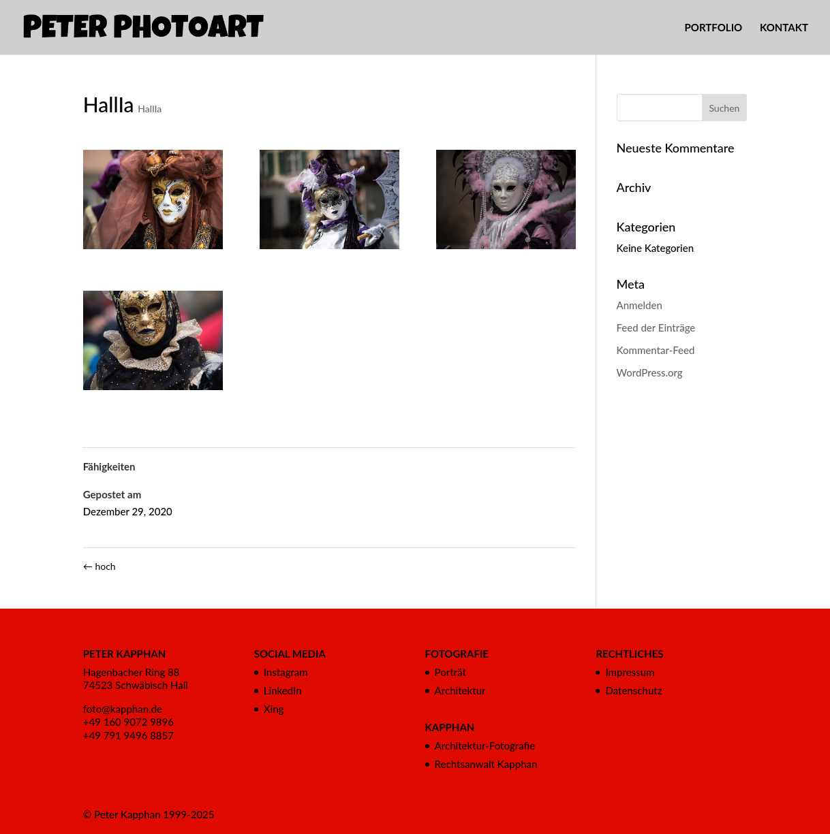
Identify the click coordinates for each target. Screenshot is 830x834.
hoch (99, 566)
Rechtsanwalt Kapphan (486, 764)
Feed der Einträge (656, 327)
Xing (274, 709)
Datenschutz (633, 690)
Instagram (286, 672)
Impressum (629, 672)
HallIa (150, 108)
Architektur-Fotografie (485, 745)
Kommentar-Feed (656, 350)
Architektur (460, 690)
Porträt (450, 672)
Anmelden (639, 305)
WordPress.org (650, 372)
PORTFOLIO (714, 27)
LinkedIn (283, 690)
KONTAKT (784, 27)
